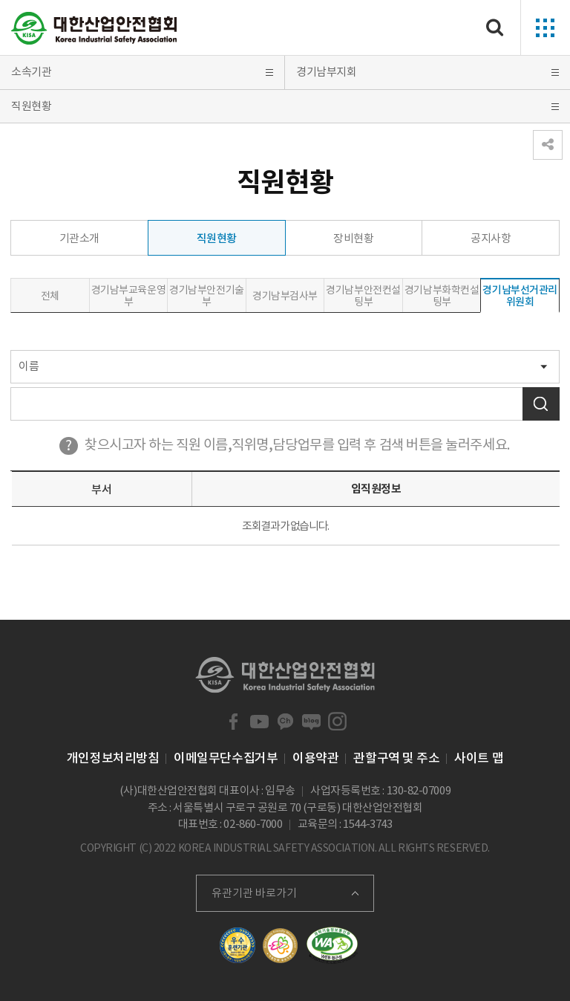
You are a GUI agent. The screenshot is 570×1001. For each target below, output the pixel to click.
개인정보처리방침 (113, 758)
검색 (541, 404)
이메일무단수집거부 (226, 758)
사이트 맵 (478, 758)
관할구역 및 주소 (396, 758)
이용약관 (315, 758)
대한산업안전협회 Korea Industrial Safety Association (94, 28)
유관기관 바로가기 (254, 893)
